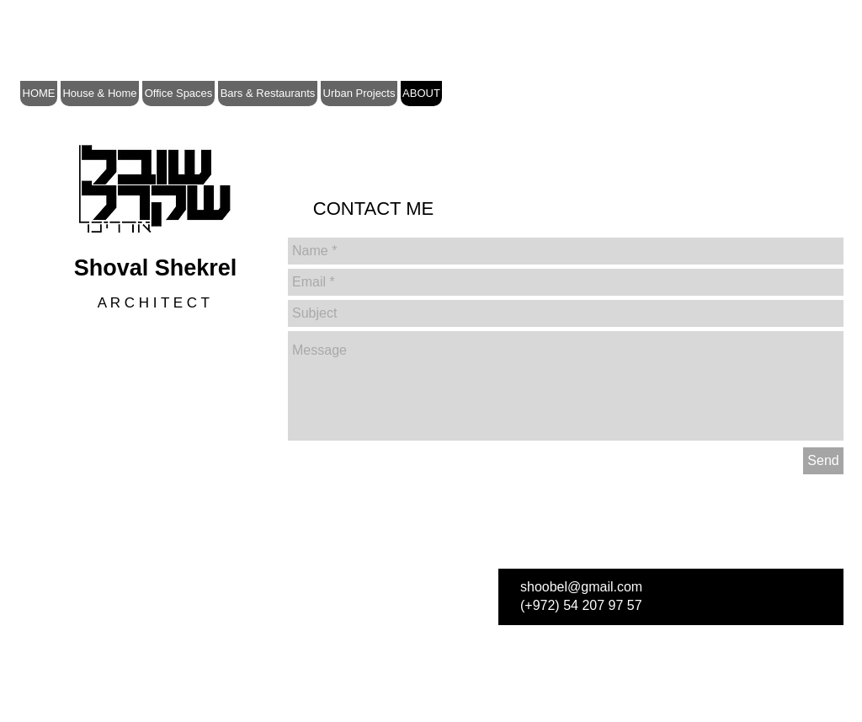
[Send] (823, 460)
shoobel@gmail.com (581, 587)
